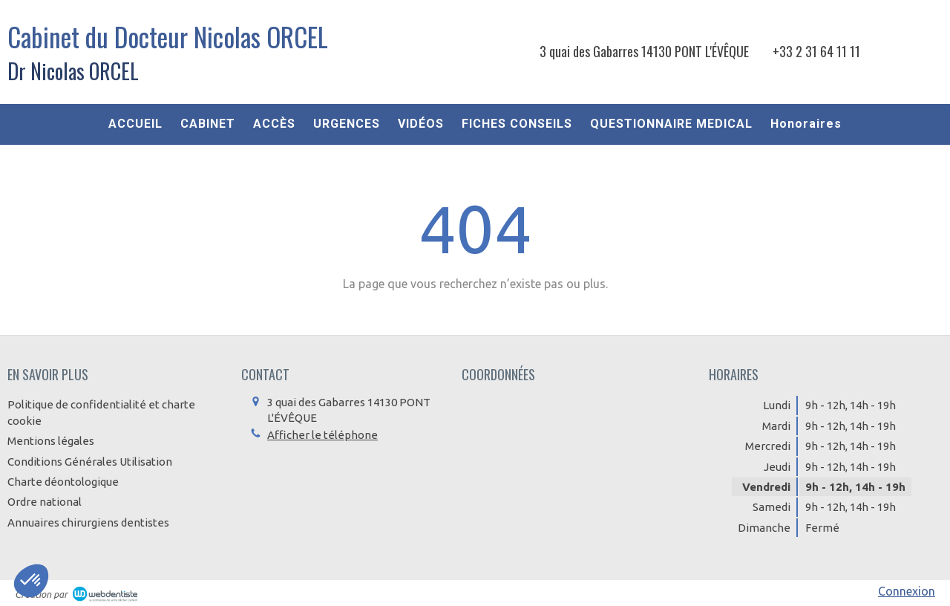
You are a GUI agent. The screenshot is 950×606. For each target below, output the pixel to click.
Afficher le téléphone (322, 435)
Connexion (906, 591)
